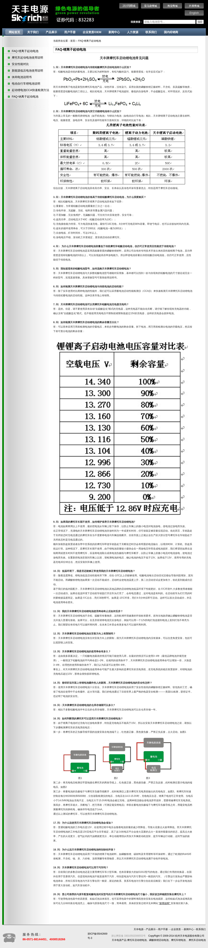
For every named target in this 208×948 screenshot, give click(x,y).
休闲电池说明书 (22, 77)
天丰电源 (138, 929)
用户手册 (70, 32)
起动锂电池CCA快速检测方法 (30, 90)
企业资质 (176, 929)
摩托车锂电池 (178, 940)
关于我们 (33, 32)
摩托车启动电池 (197, 940)
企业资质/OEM (92, 32)
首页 (72, 40)
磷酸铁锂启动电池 (159, 940)
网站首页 (14, 32)
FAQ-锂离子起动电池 (25, 51)
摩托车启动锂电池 (137, 940)
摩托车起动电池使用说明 (27, 57)
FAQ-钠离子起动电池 (25, 96)
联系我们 (151, 32)
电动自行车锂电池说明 (26, 83)
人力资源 (132, 32)
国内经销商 (171, 32)
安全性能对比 (20, 64)
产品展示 (51, 32)
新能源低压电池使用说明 (27, 70)
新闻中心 (114, 32)
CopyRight (154, 935)
